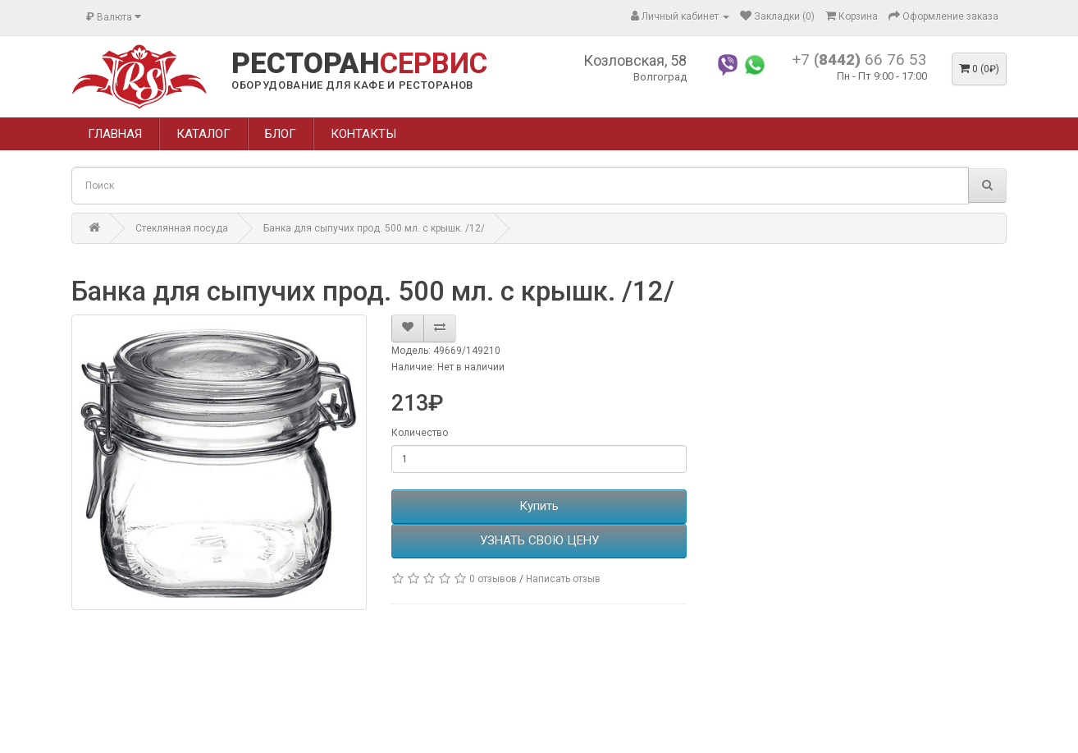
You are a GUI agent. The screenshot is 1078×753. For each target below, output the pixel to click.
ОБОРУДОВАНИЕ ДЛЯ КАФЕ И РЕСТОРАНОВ (352, 85)
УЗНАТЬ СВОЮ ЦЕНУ (539, 540)
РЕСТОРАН (359, 64)
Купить (539, 505)
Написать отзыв (563, 579)
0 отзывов (493, 579)
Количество (419, 432)
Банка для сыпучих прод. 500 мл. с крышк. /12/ (374, 228)
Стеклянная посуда (181, 228)
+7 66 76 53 (859, 60)
